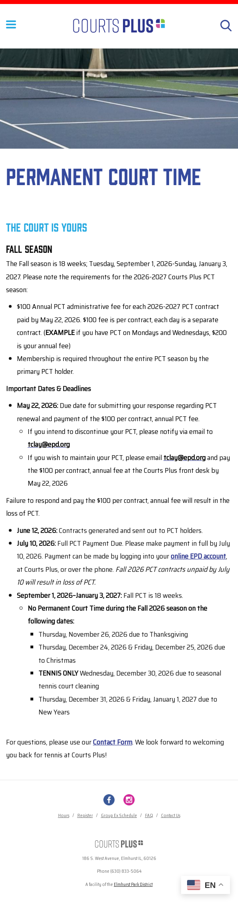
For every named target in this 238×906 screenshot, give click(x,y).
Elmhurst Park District (133, 884)
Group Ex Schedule (119, 815)
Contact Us (170, 815)
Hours (63, 815)
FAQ (149, 815)
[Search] (226, 26)
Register (85, 815)
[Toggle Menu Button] (11, 29)
